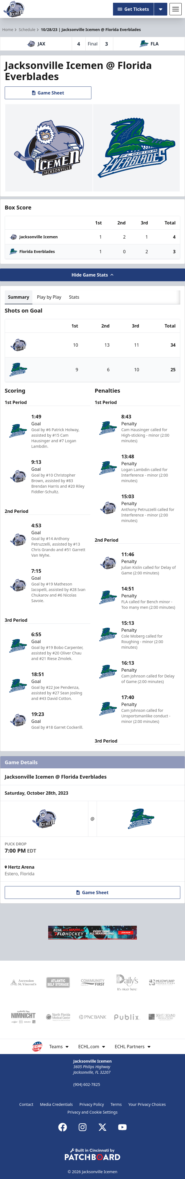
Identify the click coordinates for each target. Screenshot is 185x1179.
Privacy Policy (91, 1104)
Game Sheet (48, 93)
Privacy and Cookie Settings (93, 1112)
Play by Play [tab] (49, 297)
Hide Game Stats (92, 275)
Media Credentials (56, 1104)
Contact (26, 1104)
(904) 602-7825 (86, 1084)
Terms (116, 1104)
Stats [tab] (74, 297)
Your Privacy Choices (147, 1104)
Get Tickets (133, 9)
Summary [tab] (18, 297)
